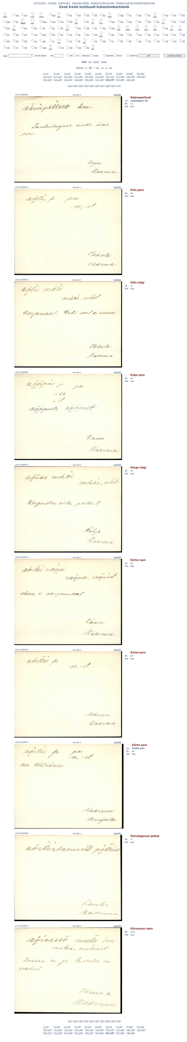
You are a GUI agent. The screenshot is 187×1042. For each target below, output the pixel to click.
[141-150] (89, 76)
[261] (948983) (21, 94)
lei (53, 28)
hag (53, 15)
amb (5, 16)
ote (8, 34)
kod (100, 23)
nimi (5, 55)
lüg (104, 28)
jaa (140, 15)
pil (62, 34)
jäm (8, 21)
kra (130, 21)
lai (44, 28)
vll (35, 47)
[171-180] (120, 76)
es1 (90, 62)
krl (158, 21)
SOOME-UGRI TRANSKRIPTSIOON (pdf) (135, 3)
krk (149, 21)
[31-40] (77, 73)
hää (122, 15)
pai (17, 34)
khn (76, 23)
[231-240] (78, 79)
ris (175, 34)
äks (88, 47)
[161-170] (110, 76)
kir (88, 21)
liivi (67, 29)
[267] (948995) (21, 649)
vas (175, 41)
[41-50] (88, 73)
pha (44, 34)
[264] (86, 86)
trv (112, 41)
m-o (97, 67)
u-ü (110, 67)
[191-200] (141, 76)
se (53, 41)
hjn (88, 15)
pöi (122, 34)
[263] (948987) (21, 279)
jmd (155, 16)
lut (96, 28)
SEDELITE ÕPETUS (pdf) (102, 3)
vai (149, 41)
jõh (183, 15)
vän (79, 47)
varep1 (96, 62)
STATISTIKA (64, 3)
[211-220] (57, 79)
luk (88, 28)
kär (35, 28)
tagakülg (117, 94)
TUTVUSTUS (40, 3)
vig (8, 47)
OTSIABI (52, 3)
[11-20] (56, 73)
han (58, 16)
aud (32, 16)
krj (140, 21)
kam (44, 21)
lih (62, 28)
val (158, 41)
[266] (97, 86)
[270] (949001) (21, 926)
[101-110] (47, 76)
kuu (8, 28)
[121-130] (68, 76)
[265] (91, 86)
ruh (183, 34)
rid (166, 34)
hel (79, 15)
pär (112, 34)
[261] (70, 86)
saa (35, 41)
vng (50, 49)
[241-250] (89, 79)
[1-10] (45, 73)
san (44, 41)
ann (17, 15)
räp (25, 41)
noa (171, 29)
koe (112, 21)
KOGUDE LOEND (80, 3)
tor (96, 41)
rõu (17, 41)
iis (130, 15)
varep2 (104, 62)
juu (166, 15)
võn (71, 47)
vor (62, 47)
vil (17, 47)
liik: (52, 55)
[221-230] (68, 79)
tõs (122, 41)
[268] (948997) (21, 742)
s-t (106, 67)
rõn (8, 41)
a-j (86, 67)
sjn (70, 41)
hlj (96, 15)
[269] (113, 86)
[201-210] (47, 79)
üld (92, 49)
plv (88, 34)
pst (96, 34)
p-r (102, 67)
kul (183, 21)
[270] (118, 86)
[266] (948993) (21, 557)
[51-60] (98, 73)
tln (79, 41)
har (70, 15)
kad (32, 23)
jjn (149, 15)
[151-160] (99, 76)
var (166, 41)
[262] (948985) (21, 187)
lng (79, 28)
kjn (92, 23)
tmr (84, 42)
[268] (107, 86)
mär (155, 29)
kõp (13, 29)
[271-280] (120, 79)
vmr (44, 47)
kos (122, 21)
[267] (102, 86)
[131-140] (78, 76)
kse (163, 23)
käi (25, 28)
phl (53, 34)
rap (149, 34)
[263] (80, 86)
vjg (25, 47)
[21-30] (67, 73)
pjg (70, 34)
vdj (183, 41)
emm (41, 16)
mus (146, 29)
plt (79, 34)
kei (62, 21)
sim (58, 42)
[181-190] (130, 76)
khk (71, 21)
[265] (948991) (21, 464)
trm (104, 41)
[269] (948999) (21, 833)
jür (17, 21)
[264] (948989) (21, 372)
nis (166, 28)
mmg (128, 29)
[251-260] (99, 79)
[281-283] (130, 79)
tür (130, 41)
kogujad (79, 67)
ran (140, 34)
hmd (110, 16)
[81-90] (129, 73)
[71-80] (119, 73)
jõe (175, 15)
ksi (175, 21)
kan (53, 21)
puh (100, 36)
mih (118, 29)
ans (25, 15)
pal (25, 34)
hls (104, 15)
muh (137, 29)
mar (113, 28)
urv (140, 41)
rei (158, 34)
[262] (75, 86)
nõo (180, 29)
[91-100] (140, 73)
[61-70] (109, 73)
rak (130, 34)
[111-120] (57, 76)
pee (36, 34)
